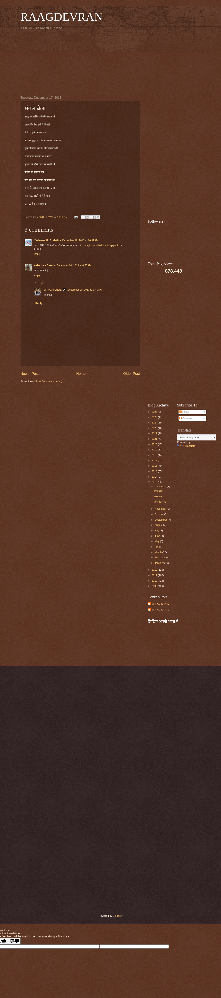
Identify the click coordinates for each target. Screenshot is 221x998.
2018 (155, 455)
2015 (155, 471)
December (161, 486)
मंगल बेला (158, 491)
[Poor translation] (14, 941)
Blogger (117, 915)
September (161, 519)
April (157, 546)
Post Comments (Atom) (49, 381)
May (157, 541)
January (159, 562)
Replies (42, 282)
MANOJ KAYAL (52, 289)
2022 (155, 433)
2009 (155, 585)
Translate (186, 445)
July (157, 530)
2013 (155, 482)
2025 (155, 417)
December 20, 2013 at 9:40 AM (84, 289)
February (160, 557)
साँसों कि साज (160, 501)
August (159, 525)
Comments (187, 418)
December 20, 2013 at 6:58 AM (74, 265)
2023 (155, 428)
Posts (184, 411)
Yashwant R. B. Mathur (47, 240)
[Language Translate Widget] (196, 437)
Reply (37, 253)
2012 (155, 569)
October (159, 514)
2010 (155, 580)
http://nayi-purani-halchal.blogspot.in (99, 245)
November (161, 508)
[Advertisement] (111, 62)
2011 (155, 575)
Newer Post (30, 374)
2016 (155, 465)
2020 (155, 444)
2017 (155, 460)
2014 (155, 476)
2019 (155, 449)
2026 (155, 411)
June (158, 535)
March (158, 552)
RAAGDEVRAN (62, 16)
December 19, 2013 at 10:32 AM (80, 240)
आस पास (158, 496)
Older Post (131, 374)
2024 (155, 422)
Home (81, 374)
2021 (155, 438)
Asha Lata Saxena (45, 265)
